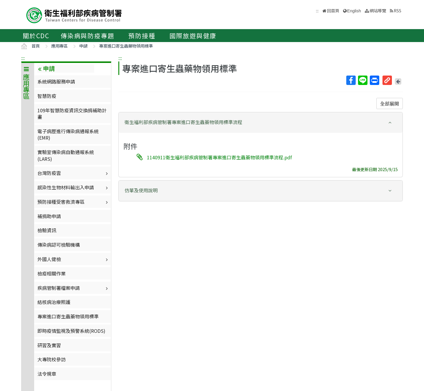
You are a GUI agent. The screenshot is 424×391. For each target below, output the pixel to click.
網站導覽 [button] (378, 10)
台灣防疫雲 (73, 172)
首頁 (36, 46)
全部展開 (389, 103)
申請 (83, 46)
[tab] (261, 122)
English (354, 11)
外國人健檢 (73, 259)
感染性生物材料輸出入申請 (73, 187)
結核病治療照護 (53, 301)
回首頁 (333, 10)
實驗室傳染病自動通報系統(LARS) (65, 155)
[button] (261, 122)
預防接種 (141, 35)
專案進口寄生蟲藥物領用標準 (126, 46)
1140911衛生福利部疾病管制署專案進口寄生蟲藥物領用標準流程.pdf (219, 157)
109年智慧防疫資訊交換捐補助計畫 (72, 113)
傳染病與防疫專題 (87, 35)
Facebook (351, 80)
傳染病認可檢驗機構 (58, 244)
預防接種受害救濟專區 (73, 201)
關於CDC (36, 35)
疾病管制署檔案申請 (73, 287)
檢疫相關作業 (51, 273)
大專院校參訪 (51, 359)
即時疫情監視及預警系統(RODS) (71, 330)
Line (362, 80)
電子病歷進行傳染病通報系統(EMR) (68, 134)
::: (23, 57)
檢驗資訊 (46, 230)
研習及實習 (49, 345)
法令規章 (46, 373)
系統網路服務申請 (56, 81)
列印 (374, 80)
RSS (397, 10)
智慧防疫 (46, 95)
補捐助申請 (49, 216)
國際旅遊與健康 (193, 35)
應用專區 (59, 46)
